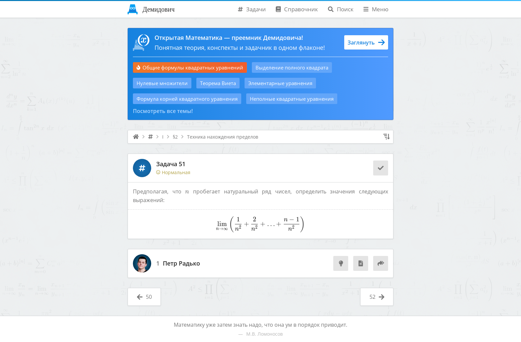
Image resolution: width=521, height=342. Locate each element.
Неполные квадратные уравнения (292, 98)
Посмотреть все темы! (163, 111)
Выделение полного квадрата (292, 67)
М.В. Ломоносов (264, 334)
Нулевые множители (162, 83)
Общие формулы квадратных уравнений (190, 67)
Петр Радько (181, 264)
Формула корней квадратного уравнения (187, 98)
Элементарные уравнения (280, 83)
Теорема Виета (218, 83)
